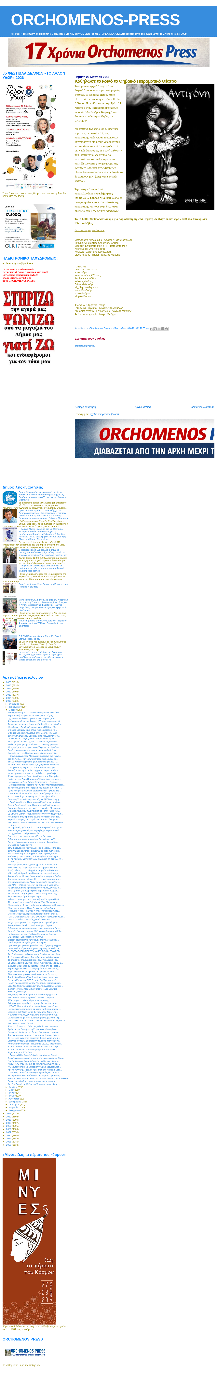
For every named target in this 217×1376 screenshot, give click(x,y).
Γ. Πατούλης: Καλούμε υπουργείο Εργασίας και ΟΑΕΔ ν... (34, 1072)
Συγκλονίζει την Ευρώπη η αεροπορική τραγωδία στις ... (34, 867)
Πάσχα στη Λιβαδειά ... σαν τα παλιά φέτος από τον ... (33, 1081)
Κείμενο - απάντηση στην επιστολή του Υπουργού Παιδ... (34, 899)
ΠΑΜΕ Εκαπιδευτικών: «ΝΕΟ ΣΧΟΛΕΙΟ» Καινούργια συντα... (36, 916)
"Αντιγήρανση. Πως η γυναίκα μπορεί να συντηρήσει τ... (33, 738)
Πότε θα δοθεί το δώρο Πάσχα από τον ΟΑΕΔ (29, 919)
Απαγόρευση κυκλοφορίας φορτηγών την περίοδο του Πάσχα (36, 1058)
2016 (9, 1113)
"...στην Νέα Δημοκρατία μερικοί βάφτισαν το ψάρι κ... (32, 767)
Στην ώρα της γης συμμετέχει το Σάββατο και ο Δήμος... (33, 890)
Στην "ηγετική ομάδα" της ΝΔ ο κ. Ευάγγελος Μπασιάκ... (33, 741)
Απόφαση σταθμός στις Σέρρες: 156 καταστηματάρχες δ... (34, 721)
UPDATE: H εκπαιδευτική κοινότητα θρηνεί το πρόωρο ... (34, 1006)
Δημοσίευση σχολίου (85, 346)
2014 (9, 698)
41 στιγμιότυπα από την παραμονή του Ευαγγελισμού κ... (34, 888)
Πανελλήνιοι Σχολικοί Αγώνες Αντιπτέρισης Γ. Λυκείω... (33, 782)
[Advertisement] (146, 374)
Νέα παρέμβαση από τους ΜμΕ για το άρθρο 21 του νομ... (34, 808)
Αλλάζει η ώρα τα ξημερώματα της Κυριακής (28, 1000)
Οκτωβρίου (14, 1104)
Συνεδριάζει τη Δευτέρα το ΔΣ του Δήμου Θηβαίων (31, 925)
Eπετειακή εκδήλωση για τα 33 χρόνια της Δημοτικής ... (33, 1012)
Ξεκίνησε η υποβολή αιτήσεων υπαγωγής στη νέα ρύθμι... (34, 1041)
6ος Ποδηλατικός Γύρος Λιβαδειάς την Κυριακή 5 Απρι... (33, 1061)
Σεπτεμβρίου (15, 1101)
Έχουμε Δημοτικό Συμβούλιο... (22, 1052)
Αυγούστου (14, 1099)
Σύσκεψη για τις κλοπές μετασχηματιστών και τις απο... (33, 864)
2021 (9, 1129)
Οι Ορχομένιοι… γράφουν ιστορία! (23, 833)
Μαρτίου (13, 710)
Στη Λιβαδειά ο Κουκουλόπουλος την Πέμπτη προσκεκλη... (35, 1075)
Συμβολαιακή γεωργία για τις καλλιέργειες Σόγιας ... (31, 715)
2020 (9, 1126)
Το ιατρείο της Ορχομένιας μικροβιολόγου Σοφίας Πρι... (33, 960)
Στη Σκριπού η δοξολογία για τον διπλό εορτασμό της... (33, 893)
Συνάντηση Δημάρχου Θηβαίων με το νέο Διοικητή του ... (34, 736)
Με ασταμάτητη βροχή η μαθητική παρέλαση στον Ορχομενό (36, 905)
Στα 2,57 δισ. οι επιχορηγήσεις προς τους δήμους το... (33, 759)
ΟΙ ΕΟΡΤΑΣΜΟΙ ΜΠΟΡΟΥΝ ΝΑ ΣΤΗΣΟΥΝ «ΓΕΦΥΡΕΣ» (34, 951)
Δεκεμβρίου (14, 1110)
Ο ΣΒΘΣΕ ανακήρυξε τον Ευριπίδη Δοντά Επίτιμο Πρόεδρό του (40, 637)
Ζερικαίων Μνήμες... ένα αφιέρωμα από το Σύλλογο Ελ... (34, 819)
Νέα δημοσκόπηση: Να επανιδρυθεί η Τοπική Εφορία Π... (34, 712)
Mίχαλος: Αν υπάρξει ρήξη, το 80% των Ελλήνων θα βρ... (34, 1064)
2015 (9, 701)
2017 (9, 1116)
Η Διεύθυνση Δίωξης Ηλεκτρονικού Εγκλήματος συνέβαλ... (34, 802)
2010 (9, 685)
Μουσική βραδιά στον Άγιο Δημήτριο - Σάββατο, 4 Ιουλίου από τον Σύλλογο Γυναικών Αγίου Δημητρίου (43, 623)
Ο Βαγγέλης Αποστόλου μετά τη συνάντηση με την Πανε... (34, 928)
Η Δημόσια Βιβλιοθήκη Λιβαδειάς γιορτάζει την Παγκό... (33, 1055)
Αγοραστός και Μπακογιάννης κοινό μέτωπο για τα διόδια (34, 876)
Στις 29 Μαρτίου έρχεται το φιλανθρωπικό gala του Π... (33, 761)
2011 (9, 688)
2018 (9, 1119)
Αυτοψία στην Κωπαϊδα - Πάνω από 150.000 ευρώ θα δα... (35, 1044)
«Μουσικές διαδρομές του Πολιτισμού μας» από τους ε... (34, 873)
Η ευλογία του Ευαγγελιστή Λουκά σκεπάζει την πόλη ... (33, 1015)
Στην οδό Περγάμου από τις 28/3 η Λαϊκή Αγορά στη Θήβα (34, 931)
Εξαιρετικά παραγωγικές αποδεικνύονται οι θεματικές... (33, 974)
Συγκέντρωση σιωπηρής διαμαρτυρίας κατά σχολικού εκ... (34, 851)
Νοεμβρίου (14, 1107)
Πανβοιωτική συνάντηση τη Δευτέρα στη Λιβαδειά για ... (33, 750)
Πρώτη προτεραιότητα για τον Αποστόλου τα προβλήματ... (34, 983)
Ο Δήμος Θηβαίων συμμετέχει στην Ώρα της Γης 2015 (33, 733)
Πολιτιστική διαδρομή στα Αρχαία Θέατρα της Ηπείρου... (34, 1032)
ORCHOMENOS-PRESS (95, 20)
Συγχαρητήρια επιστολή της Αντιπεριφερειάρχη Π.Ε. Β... (33, 994)
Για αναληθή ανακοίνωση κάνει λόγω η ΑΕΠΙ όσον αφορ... (34, 799)
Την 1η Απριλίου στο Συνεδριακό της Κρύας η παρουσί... (34, 977)
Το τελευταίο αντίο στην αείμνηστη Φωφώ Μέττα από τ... (34, 1038)
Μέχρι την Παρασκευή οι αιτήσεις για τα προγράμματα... (33, 922)
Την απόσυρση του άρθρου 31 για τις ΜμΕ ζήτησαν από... (34, 879)
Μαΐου (12, 1090)
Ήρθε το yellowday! (17, 991)
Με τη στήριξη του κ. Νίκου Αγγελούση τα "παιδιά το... (32, 908)
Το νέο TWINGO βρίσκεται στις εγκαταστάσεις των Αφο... (34, 1046)
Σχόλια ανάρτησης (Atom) (104, 414)
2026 (9, 1144)
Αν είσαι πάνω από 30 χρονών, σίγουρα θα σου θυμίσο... (34, 764)
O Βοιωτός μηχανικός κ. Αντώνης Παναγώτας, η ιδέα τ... (33, 839)
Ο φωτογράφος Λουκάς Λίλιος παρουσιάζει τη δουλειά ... (34, 882)
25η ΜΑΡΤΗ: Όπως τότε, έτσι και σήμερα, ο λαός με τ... (33, 885)
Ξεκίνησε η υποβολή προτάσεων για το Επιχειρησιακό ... (34, 744)
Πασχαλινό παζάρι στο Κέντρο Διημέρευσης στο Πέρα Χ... (34, 948)
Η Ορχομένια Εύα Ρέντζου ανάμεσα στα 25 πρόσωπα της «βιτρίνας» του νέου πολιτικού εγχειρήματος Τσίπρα (41, 568)
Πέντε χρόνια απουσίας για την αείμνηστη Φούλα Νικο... (33, 842)
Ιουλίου (12, 1096)
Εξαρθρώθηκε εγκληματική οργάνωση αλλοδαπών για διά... (35, 986)
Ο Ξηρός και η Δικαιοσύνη (20, 845)
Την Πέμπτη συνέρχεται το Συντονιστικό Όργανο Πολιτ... (33, 1035)
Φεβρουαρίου (15, 707)
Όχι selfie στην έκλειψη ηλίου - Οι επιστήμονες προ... (32, 718)
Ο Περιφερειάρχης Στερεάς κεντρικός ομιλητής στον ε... (33, 914)
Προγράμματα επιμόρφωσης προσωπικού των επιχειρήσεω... (36, 785)
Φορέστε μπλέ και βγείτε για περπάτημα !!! (27, 942)
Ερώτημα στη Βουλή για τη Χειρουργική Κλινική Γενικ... (33, 1029)
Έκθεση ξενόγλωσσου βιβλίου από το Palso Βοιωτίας (32, 989)
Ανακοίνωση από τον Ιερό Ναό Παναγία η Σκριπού (31, 997)
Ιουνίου (12, 1093)
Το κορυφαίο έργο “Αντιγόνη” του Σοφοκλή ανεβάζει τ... (33, 796)
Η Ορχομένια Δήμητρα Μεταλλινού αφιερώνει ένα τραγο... (34, 756)
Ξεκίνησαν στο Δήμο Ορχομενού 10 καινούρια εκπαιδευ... (34, 779)
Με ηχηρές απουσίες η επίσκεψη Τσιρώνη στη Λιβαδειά (33, 747)
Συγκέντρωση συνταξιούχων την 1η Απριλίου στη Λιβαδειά (34, 724)
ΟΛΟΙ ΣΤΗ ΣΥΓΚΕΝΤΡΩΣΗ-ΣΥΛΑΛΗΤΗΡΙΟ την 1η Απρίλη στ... (37, 1020)
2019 (9, 1123)
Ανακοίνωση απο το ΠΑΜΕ (20, 1023)
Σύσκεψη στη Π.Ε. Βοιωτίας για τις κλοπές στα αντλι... (32, 753)
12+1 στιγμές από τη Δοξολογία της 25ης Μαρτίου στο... (33, 902)
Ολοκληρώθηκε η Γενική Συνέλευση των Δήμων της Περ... (34, 1017)
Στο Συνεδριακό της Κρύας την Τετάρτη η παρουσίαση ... (34, 1084)
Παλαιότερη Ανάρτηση (202, 406)
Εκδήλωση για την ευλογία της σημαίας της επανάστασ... (34, 1003)
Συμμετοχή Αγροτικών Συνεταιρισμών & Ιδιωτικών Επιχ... (34, 968)
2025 (9, 1141)
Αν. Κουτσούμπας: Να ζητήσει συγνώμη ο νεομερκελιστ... (34, 1067)
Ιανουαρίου (14, 704)
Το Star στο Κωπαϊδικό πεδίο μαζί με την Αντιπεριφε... (32, 1049)
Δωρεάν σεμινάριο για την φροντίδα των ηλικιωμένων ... (33, 940)
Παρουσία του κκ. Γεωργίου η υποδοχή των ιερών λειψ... (34, 911)
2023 (9, 1135)
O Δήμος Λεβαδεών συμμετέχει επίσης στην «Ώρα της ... (34, 811)
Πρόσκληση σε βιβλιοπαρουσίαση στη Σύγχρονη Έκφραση (35, 945)
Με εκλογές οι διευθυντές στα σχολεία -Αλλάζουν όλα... (33, 727)
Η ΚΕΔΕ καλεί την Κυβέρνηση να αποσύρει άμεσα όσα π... (35, 793)
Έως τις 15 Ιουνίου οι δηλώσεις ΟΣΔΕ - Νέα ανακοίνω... (34, 1026)
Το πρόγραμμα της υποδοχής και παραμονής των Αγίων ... (35, 788)
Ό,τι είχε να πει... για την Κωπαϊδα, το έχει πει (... (30, 836)
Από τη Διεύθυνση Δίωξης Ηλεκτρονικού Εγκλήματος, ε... (34, 805)
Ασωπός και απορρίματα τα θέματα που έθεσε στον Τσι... (34, 817)
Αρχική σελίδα (143, 406)
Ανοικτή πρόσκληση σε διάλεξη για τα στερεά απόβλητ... (34, 770)
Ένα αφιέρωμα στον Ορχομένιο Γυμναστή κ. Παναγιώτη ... (34, 776)
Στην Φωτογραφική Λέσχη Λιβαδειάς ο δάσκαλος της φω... (34, 848)
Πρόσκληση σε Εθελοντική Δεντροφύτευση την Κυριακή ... (34, 790)
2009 (9, 682)
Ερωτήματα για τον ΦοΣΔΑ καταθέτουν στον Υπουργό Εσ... (35, 814)
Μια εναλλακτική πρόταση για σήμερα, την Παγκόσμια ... (34, 853)
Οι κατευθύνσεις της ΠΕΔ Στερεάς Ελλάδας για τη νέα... (33, 980)
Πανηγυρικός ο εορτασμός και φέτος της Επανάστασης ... (34, 1009)
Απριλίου (13, 1087)
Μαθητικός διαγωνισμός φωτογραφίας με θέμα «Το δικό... (34, 830)
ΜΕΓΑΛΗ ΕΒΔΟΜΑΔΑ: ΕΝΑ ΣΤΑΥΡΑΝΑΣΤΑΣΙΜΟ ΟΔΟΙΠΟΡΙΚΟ (38, 1078)
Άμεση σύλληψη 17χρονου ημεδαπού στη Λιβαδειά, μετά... (35, 1070)
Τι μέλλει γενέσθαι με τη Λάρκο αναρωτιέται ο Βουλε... (32, 971)
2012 (9, 691)
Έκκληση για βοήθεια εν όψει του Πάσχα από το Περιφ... (34, 966)
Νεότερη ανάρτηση (85, 406)
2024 (9, 1138)
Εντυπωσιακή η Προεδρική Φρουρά (24, 896)
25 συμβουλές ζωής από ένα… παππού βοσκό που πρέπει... (36, 827)
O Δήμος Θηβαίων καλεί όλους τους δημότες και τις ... (32, 730)
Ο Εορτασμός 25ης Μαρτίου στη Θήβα (25, 937)
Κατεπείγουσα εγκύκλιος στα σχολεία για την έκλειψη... (33, 773)
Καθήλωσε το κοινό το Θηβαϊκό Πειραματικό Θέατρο (32, 934)
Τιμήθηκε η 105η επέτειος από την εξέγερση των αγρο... (33, 856)
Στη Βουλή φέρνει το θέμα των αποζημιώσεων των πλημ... (34, 954)
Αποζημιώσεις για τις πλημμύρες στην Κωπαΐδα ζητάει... (34, 870)
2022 (9, 1132)
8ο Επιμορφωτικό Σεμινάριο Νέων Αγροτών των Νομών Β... (35, 963)
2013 (9, 694)
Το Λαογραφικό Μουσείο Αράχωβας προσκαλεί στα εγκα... (34, 957)
